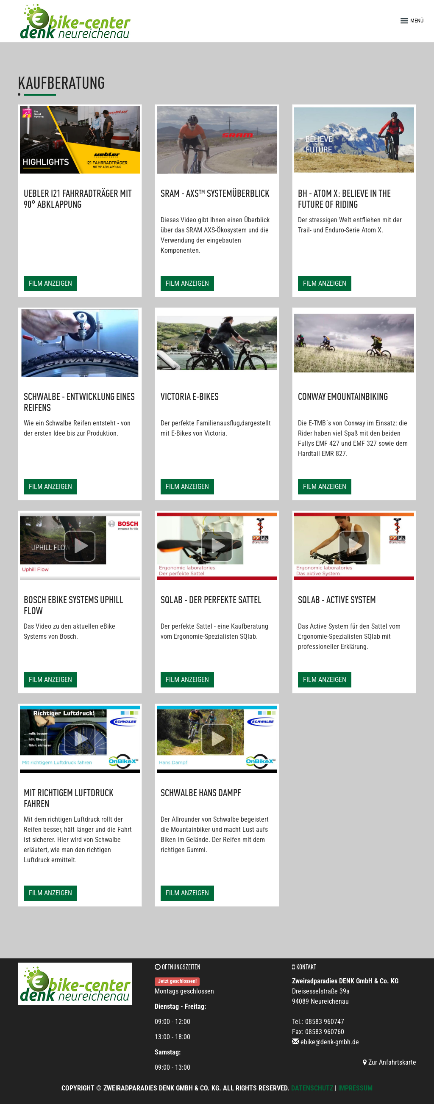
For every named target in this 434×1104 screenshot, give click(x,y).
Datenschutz (312, 1088)
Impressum (355, 1088)
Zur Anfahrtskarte (389, 1062)
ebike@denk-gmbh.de (329, 1042)
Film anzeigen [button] (50, 283)
